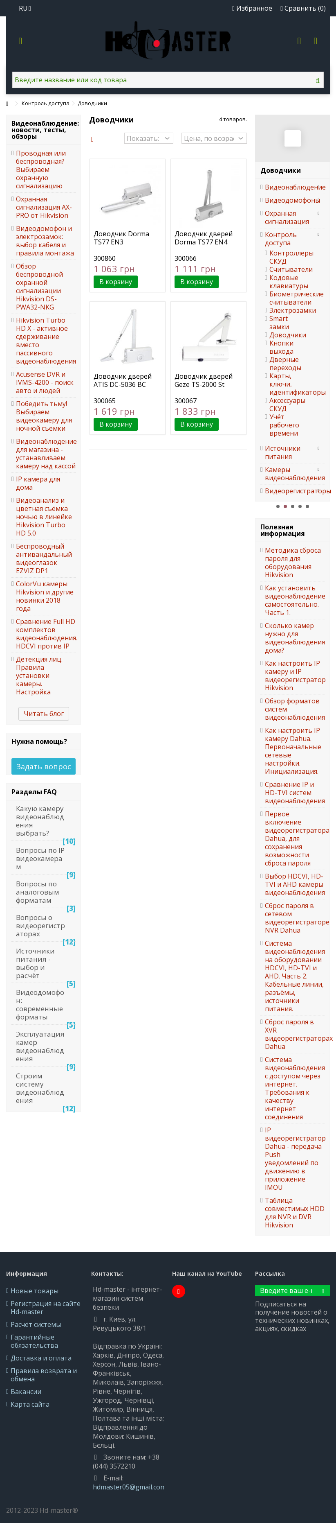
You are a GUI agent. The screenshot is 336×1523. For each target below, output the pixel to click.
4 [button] (300, 506)
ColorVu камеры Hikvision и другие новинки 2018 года (45, 596)
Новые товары (34, 1291)
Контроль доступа (281, 238)
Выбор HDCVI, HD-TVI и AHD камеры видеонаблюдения (295, 884)
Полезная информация (282, 530)
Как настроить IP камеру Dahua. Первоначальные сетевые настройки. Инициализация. (293, 750)
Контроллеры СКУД (284, 257)
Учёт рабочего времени (284, 425)
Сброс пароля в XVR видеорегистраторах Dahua (295, 1034)
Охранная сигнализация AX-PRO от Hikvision (44, 207)
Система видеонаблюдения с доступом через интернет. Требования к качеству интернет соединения (295, 1088)
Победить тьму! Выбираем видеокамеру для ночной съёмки (44, 416)
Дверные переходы (284, 363)
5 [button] (307, 506)
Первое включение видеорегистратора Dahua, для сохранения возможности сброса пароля (295, 838)
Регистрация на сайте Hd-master (46, 1307)
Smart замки (279, 322)
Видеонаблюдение (288, 187)
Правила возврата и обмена (44, 1375)
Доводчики (284, 335)
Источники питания (282, 452)
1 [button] (278, 506)
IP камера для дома (38, 483)
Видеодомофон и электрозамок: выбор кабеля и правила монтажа (45, 240)
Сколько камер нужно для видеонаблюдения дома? (295, 637)
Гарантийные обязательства (34, 1341)
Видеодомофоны (288, 200)
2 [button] (285, 506)
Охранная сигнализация (287, 217)
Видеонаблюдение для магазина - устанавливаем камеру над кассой (46, 453)
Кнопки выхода (281, 347)
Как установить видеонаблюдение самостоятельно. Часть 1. (295, 600)
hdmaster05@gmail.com (129, 1486)
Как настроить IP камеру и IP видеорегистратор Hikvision (295, 675)
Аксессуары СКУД (284, 404)
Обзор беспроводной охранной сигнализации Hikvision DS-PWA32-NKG (39, 286)
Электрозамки (284, 310)
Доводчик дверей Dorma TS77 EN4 (204, 237)
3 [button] (292, 506)
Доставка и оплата (41, 1358)
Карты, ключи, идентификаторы (284, 384)
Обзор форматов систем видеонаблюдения (295, 709)
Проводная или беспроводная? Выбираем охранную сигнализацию (41, 169)
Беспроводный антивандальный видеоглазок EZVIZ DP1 (44, 558)
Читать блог (44, 713)
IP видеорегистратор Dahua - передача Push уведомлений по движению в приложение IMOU (295, 1158)
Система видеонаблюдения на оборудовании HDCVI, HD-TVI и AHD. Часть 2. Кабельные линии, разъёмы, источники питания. (295, 976)
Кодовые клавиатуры (284, 281)
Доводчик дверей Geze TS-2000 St (204, 380)
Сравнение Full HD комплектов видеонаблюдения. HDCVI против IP (46, 633)
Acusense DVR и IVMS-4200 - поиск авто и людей (45, 382)
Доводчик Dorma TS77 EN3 (121, 237)
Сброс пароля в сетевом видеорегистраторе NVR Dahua (295, 918)
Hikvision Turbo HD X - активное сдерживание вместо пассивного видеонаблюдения (46, 340)
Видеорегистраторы (288, 491)
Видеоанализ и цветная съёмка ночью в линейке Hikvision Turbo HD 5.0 (44, 516)
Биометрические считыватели (284, 298)
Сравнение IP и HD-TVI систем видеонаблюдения (295, 792)
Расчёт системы (36, 1324)
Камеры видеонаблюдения (288, 473)
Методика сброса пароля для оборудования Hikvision (293, 562)
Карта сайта (30, 1404)
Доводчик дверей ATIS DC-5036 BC (123, 380)
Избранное (252, 8)
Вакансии (26, 1391)
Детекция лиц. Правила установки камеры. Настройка (39, 675)
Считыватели (284, 269)
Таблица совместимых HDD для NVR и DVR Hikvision (295, 1212)
